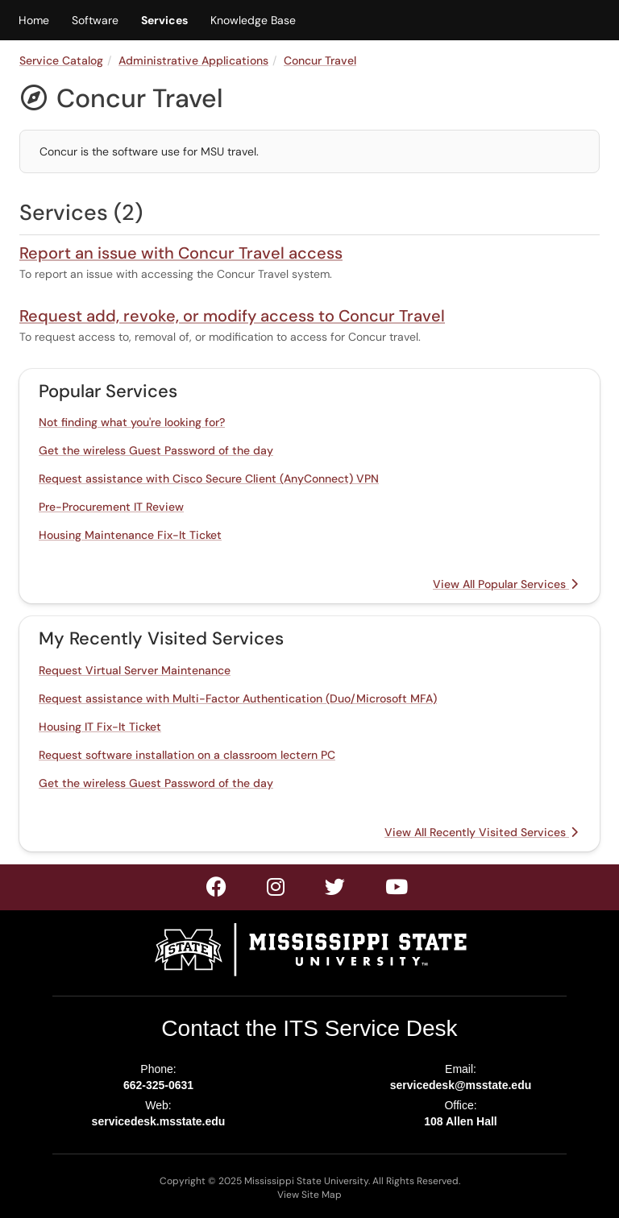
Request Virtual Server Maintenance (135, 670)
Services (164, 20)
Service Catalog (61, 60)
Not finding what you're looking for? (132, 422)
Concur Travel (320, 60)
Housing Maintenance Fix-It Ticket (130, 535)
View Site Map (309, 1194)
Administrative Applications (193, 60)
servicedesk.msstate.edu (159, 1121)
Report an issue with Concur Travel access (181, 252)
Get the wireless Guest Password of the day (156, 450)
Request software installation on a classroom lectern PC (187, 755)
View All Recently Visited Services (481, 832)
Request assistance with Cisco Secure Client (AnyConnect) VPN (209, 478)
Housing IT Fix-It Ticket (100, 726)
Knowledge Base (253, 20)
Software (95, 20)
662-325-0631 (158, 1085)
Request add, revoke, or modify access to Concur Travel (232, 315)
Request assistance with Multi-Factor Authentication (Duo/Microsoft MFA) (238, 698)
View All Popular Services (505, 584)
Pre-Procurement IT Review (111, 506)
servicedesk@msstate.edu (461, 1085)
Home (34, 20)
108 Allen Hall (460, 1121)
